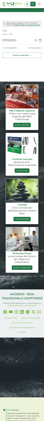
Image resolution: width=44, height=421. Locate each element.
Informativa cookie (30, 326)
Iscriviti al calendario (21, 63)
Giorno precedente (9, 56)
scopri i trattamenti (22, 276)
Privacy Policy (10, 326)
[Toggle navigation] (39, 16)
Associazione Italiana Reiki (22, 336)
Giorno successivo (35, 56)
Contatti (22, 340)
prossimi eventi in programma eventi (27, 33)
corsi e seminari (22, 227)
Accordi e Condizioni (22, 331)
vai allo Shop (22, 179)
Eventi (5, 42)
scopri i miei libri (22, 133)
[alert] (22, 32)
